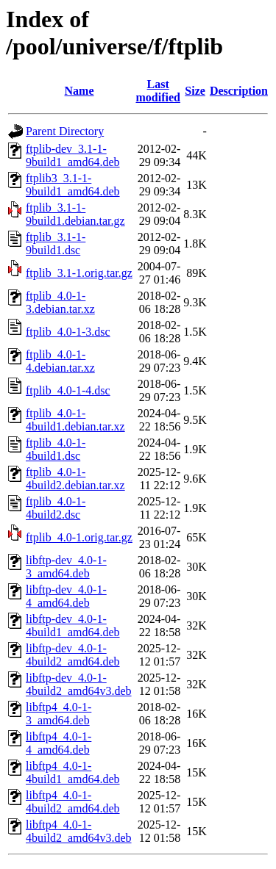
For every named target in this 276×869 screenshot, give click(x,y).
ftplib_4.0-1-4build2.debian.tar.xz (75, 478)
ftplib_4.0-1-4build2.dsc (55, 508)
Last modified (157, 91)
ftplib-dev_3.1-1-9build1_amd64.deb (73, 155)
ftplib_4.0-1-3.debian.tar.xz (60, 302)
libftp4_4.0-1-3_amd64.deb (58, 713)
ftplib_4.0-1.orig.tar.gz (79, 537)
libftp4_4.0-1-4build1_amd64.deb (73, 772)
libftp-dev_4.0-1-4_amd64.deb (66, 596)
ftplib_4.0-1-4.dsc (68, 390)
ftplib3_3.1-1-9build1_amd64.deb (73, 185)
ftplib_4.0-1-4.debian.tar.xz (60, 361)
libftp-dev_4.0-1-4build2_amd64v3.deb (79, 684)
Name (79, 90)
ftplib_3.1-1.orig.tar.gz (79, 273)
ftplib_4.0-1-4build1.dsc (55, 449)
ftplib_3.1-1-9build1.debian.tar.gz (75, 214)
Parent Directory (65, 131)
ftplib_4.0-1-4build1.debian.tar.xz (75, 420)
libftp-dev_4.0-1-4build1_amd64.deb (73, 625)
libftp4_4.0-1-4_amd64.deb (58, 743)
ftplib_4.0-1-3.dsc (68, 331)
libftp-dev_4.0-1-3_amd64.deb (66, 567)
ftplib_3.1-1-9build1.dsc (55, 243)
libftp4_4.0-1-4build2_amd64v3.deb (79, 831)
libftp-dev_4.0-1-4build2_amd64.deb (73, 655)
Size (195, 90)
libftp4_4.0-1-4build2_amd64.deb (73, 802)
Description (239, 90)
